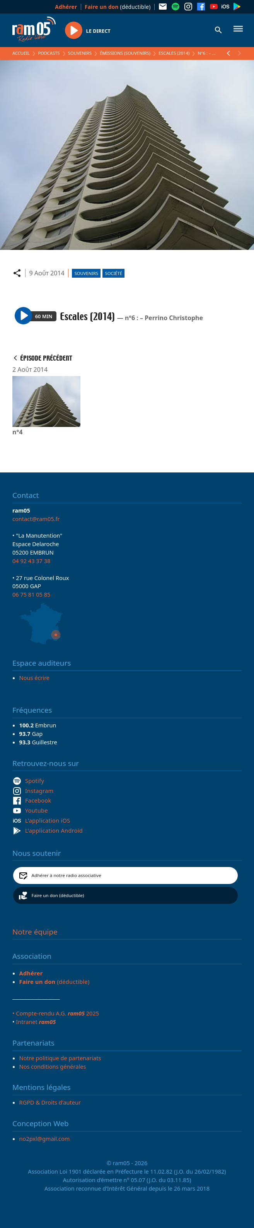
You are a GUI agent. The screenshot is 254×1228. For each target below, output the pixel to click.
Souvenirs (80, 53)
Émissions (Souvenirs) (125, 53)
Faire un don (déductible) (58, 895)
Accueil (21, 53)
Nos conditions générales (52, 1066)
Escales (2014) (174, 53)
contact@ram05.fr (36, 519)
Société (113, 273)
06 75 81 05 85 (31, 594)
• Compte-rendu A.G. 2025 (55, 1013)
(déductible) (118, 6)
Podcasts (49, 53)
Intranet (36, 1022)
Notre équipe (35, 932)
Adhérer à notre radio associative (66, 875)
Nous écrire (34, 677)
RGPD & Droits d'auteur (50, 1102)
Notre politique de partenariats (60, 1058)
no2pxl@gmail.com (44, 1138)
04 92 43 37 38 (31, 561)
